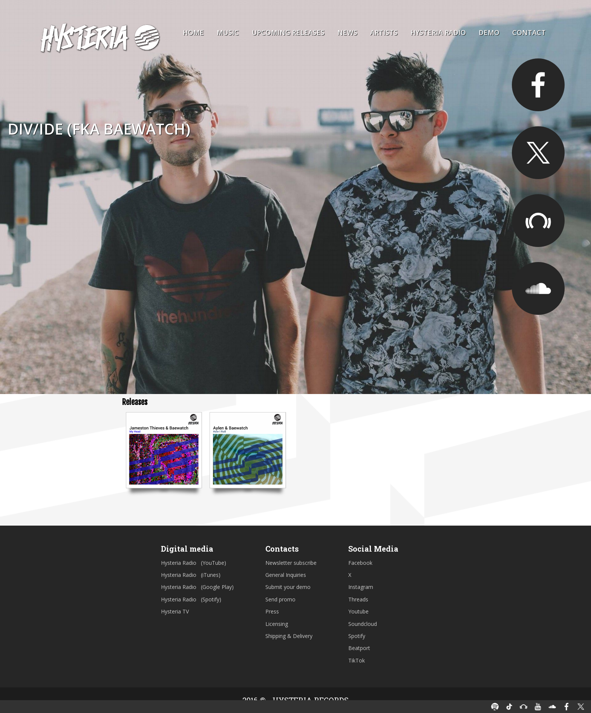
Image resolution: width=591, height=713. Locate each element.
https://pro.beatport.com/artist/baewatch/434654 (538, 220)
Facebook (360, 562)
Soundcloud (362, 623)
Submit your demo (288, 586)
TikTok (356, 660)
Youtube (358, 611)
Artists (384, 32)
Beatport (359, 648)
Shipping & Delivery (288, 635)
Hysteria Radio (438, 32)
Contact (529, 32)
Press (272, 611)
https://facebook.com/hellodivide (538, 84)
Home (193, 32)
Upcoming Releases (288, 32)
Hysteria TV (175, 611)
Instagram (360, 586)
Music (228, 32)
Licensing (276, 623)
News (347, 32)
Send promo (280, 599)
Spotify (356, 635)
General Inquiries (285, 574)
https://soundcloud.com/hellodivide (538, 288)
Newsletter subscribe (291, 562)
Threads (358, 599)
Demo (489, 32)
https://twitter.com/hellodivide (538, 152)
